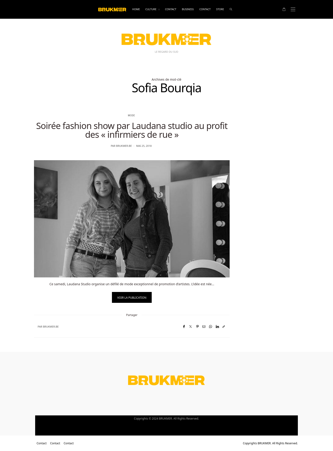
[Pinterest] (197, 326)
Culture (151, 9)
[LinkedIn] (217, 326)
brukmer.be (124, 145)
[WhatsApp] (210, 326)
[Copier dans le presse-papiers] (223, 326)
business (188, 9)
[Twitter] (190, 326)
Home (136, 9)
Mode (131, 115)
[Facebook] (184, 326)
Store (220, 9)
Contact (170, 9)
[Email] (204, 326)
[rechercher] (231, 9)
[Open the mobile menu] (293, 9)
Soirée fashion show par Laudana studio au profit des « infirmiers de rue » (132, 130)
